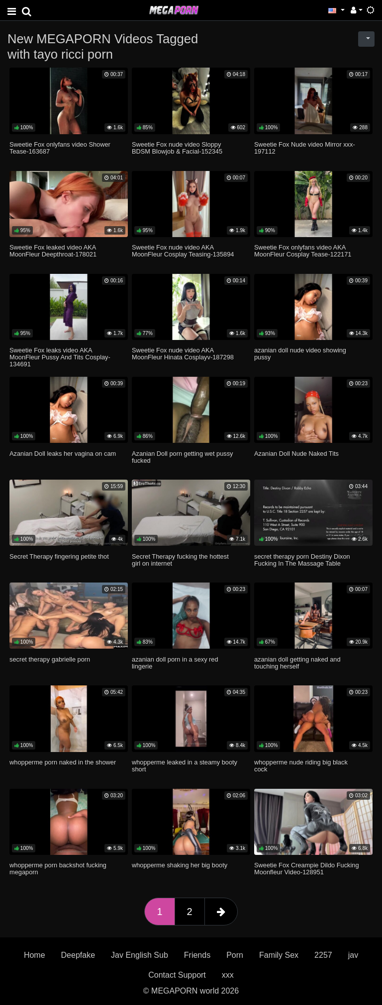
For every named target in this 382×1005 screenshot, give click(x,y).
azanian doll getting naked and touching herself (297, 663)
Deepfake (78, 955)
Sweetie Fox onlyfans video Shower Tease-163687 (59, 148)
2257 (323, 955)
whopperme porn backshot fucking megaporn (57, 868)
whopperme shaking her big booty (179, 865)
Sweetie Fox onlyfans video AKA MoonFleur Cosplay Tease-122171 (302, 251)
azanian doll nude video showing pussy (300, 353)
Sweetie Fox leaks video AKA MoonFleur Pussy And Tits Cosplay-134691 (59, 357)
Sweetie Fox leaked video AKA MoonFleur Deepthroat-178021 (52, 251)
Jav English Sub (139, 955)
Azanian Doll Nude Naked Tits (296, 453)
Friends (197, 955)
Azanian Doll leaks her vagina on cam (62, 453)
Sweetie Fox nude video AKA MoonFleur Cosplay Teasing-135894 (183, 251)
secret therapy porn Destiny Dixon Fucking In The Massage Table (302, 560)
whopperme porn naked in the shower (62, 762)
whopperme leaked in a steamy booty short (184, 765)
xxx (228, 975)
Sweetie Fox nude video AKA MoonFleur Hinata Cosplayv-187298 (183, 353)
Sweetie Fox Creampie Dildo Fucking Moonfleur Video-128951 (306, 868)
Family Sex (278, 955)
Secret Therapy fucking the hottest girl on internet (180, 560)
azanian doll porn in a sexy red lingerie (175, 663)
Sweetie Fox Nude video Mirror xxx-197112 (304, 148)
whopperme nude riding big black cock (301, 765)
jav (353, 955)
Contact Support (177, 975)
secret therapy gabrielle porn (49, 659)
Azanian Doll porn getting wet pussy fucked (182, 457)
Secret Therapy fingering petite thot (59, 556)
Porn (234, 955)
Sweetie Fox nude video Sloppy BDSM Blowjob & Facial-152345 (177, 148)
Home (34, 955)
